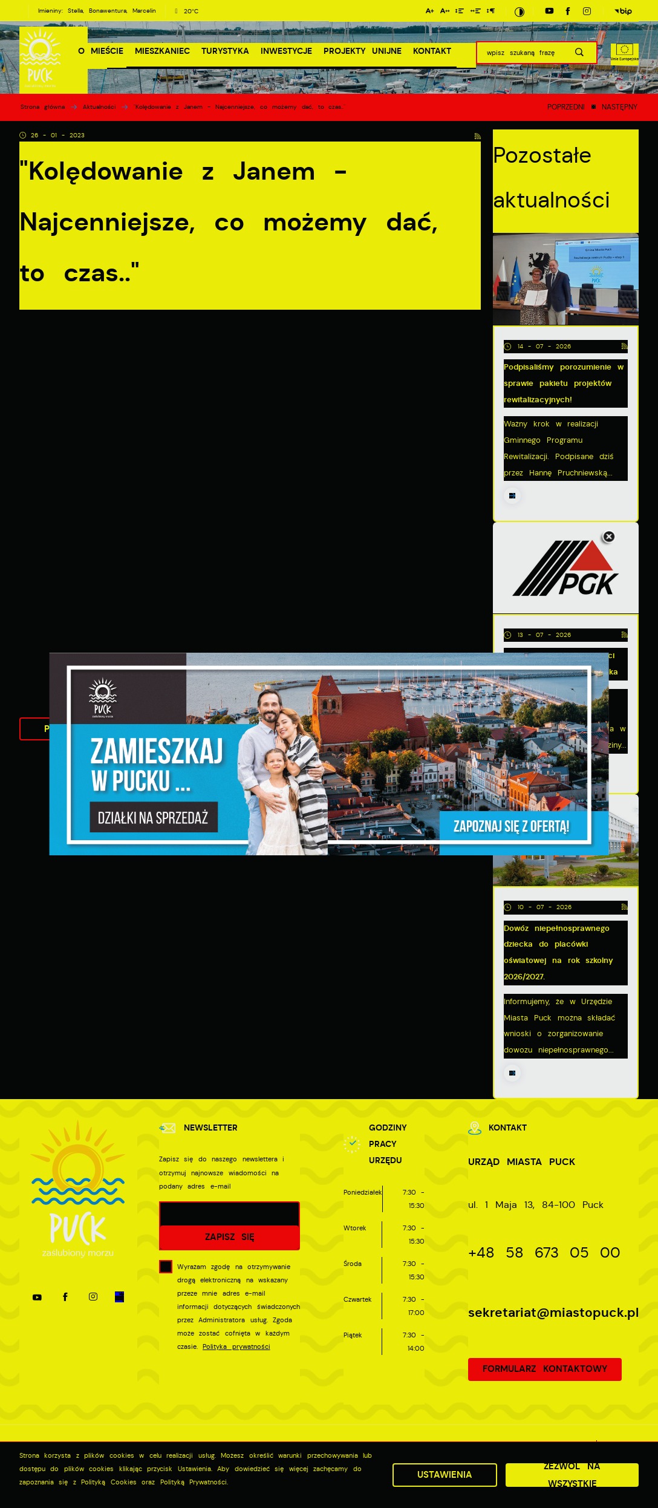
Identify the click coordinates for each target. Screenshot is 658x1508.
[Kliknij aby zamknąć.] (609, 538)
